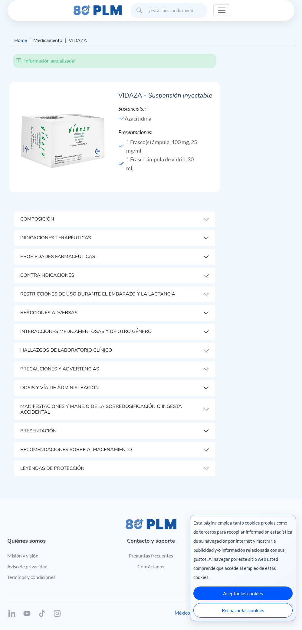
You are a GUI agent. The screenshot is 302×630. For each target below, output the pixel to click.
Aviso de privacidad (27, 566)
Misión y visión (22, 555)
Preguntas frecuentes (151, 555)
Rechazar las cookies (243, 610)
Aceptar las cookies (243, 593)
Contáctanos (150, 566)
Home (20, 40)
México (182, 612)
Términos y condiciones (31, 577)
